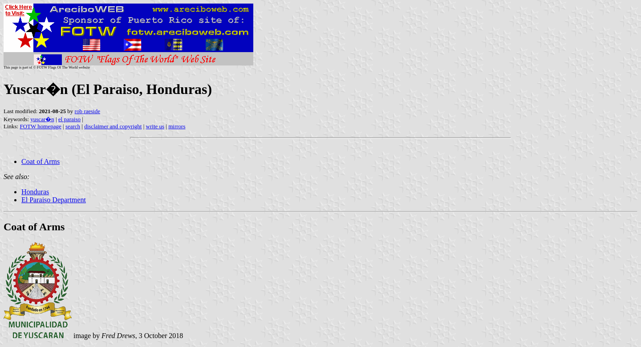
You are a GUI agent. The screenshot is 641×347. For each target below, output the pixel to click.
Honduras (35, 192)
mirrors (176, 126)
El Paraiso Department (53, 200)
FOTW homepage (40, 126)
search (72, 126)
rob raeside (87, 111)
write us (155, 126)
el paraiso (69, 119)
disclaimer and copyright (113, 126)
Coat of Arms (40, 161)
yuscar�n (42, 119)
